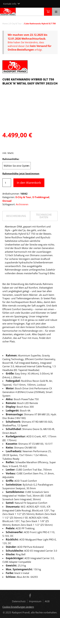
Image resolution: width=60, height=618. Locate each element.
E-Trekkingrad (40, 197)
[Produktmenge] (6, 182)
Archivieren (22, 204)
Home (5, 23)
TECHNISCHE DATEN (44, 216)
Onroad (7, 200)
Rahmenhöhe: (10, 159)
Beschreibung (16, 216)
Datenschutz (19, 601)
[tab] (16, 216)
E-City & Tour (16, 23)
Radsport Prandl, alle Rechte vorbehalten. (34, 612)
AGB (47, 601)
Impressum (35, 601)
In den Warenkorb (29, 183)
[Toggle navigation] (56, 12)
